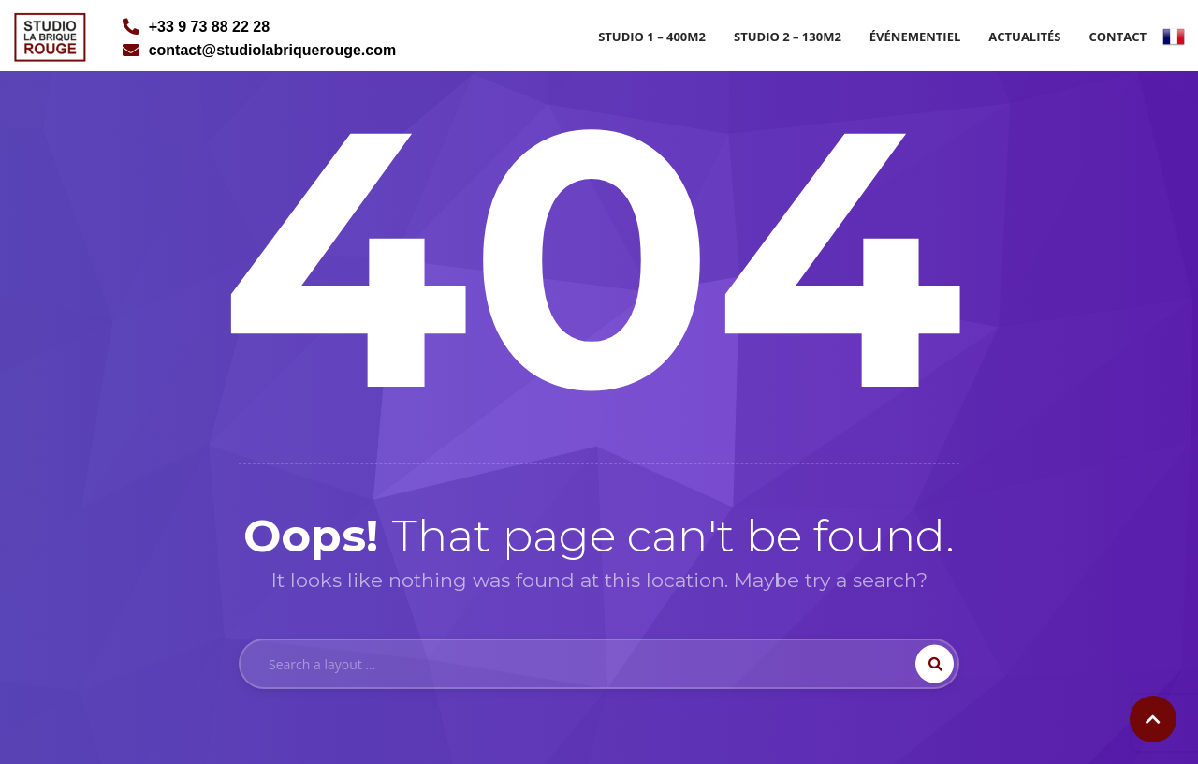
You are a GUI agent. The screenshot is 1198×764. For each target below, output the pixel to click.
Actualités (1024, 36)
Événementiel (914, 36)
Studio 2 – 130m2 (787, 36)
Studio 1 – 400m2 (652, 36)
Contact (1117, 36)
